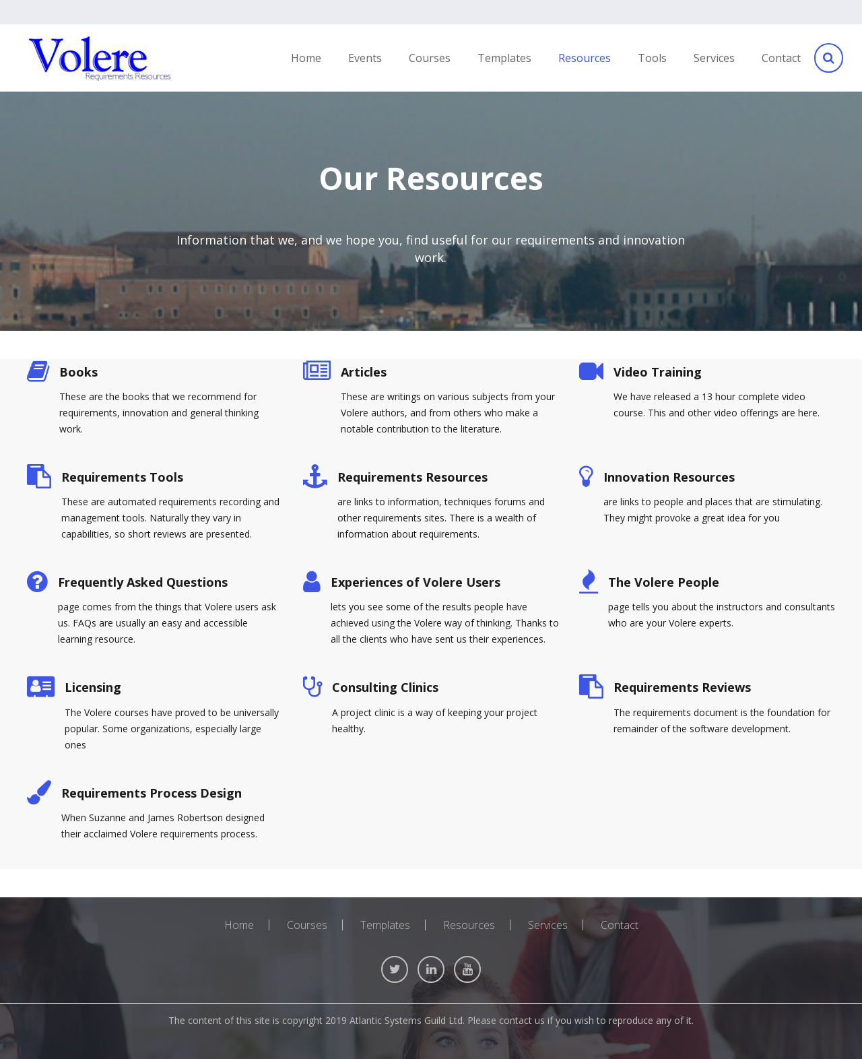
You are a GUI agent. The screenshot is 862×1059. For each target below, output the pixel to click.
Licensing (93, 687)
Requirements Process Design (151, 793)
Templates (385, 925)
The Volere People (663, 582)
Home (239, 925)
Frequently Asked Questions (143, 582)
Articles (364, 372)
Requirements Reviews (682, 687)
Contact (619, 925)
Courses (307, 925)
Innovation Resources (669, 477)
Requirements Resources (412, 477)
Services (548, 925)
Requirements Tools (122, 477)
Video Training (658, 372)
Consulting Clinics (385, 687)
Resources (469, 925)
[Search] (827, 58)
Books (78, 372)
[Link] (100, 58)
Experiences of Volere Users (415, 582)
